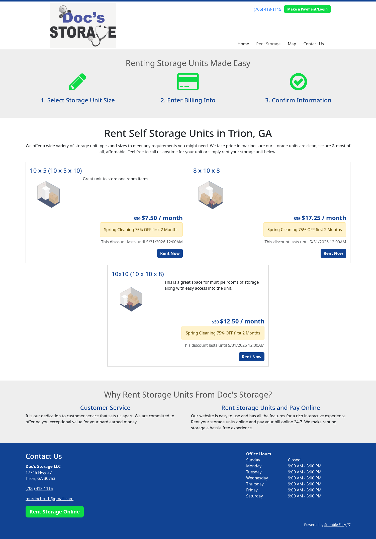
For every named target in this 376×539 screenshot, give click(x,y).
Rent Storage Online (55, 511)
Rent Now (170, 253)
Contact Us (313, 44)
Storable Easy (337, 524)
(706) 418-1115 (267, 9)
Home (243, 44)
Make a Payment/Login (307, 9)
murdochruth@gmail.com (50, 498)
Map (292, 44)
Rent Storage (268, 44)
